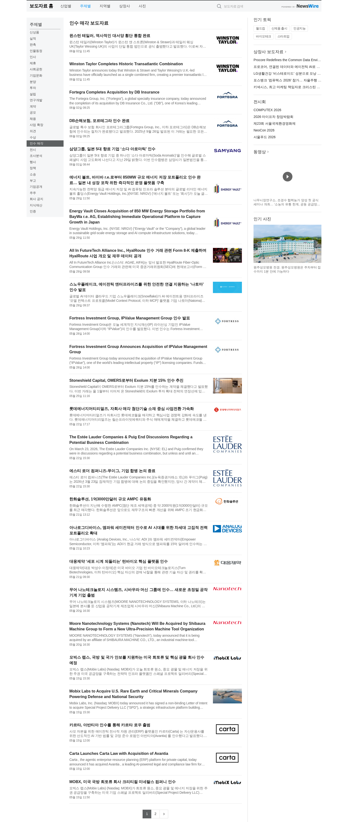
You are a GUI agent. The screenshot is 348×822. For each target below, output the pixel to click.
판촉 (33, 44)
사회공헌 (36, 69)
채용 (33, 119)
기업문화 (36, 75)
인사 (33, 57)
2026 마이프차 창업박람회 (273, 117)
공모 (33, 112)
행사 (33, 162)
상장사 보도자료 (268, 52)
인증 (33, 211)
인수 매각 (36, 143)
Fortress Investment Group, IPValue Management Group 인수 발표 (129, 318)
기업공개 (36, 186)
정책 (33, 168)
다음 (317, 244)
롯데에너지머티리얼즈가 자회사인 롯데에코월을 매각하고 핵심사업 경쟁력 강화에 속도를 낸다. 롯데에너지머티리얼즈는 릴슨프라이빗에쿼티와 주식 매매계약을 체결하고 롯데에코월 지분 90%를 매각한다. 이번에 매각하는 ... (138, 417)
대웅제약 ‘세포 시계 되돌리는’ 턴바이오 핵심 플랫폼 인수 (118, 561)
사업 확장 (36, 125)
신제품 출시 (279, 28)
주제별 (85, 6)
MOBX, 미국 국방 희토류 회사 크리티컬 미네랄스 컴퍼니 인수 (122, 782)
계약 (33, 106)
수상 (33, 137)
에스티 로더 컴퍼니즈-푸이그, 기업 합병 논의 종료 (112, 471)
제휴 (33, 63)
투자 (33, 88)
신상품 (34, 32)
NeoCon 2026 (264, 130)
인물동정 (36, 51)
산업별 (65, 6)
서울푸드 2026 (265, 137)
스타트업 (283, 36)
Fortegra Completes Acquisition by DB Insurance (114, 92)
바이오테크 (263, 36)
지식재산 (36, 205)
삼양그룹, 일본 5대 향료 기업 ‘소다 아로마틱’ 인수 (112, 149)
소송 (33, 174)
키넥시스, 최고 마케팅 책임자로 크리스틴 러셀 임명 (292, 87)
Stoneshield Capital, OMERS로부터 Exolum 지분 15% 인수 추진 (126, 380)
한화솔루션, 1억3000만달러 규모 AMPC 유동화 (110, 499)
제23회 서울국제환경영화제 (274, 123)
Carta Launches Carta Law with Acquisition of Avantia (118, 753)
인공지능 (299, 28)
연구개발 (36, 100)
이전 (257, 244)
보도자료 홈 (41, 5)
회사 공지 (36, 199)
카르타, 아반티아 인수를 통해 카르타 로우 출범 (109, 725)
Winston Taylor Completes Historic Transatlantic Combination (126, 64)
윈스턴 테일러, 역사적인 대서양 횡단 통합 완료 (109, 36)
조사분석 (36, 156)
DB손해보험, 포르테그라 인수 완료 (99, 121)
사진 (142, 6)
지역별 (105, 6)
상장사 (124, 6)
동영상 (260, 152)
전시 (33, 149)
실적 (33, 38)
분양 (33, 82)
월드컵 (260, 28)
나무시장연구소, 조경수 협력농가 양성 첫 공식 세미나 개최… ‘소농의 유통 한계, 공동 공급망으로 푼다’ (287, 204)
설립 (33, 94)
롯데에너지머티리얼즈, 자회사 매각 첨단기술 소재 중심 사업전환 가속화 (131, 409)
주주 (33, 193)
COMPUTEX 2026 (267, 110)
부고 (33, 180)
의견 (33, 131)
